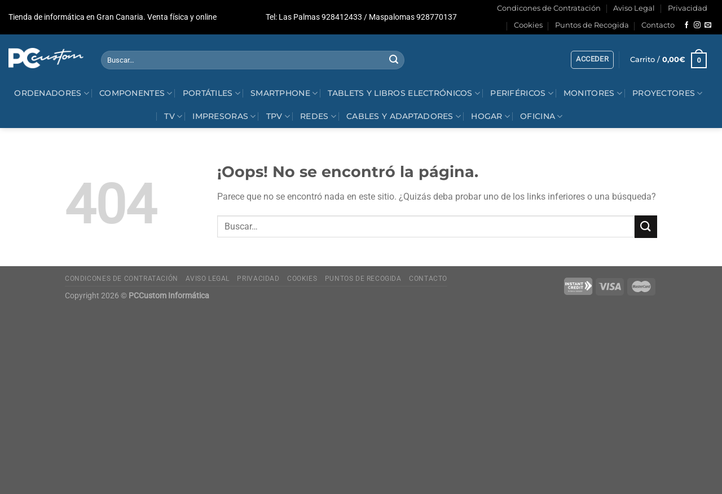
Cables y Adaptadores (403, 116)
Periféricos (521, 93)
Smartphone (284, 93)
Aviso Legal (634, 8)
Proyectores (667, 93)
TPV (278, 116)
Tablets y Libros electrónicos (404, 93)
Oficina (541, 116)
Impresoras (224, 116)
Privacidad (687, 8)
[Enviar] (394, 60)
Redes (318, 116)
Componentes (136, 93)
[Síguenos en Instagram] (697, 25)
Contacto (658, 25)
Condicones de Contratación (549, 8)
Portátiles (211, 93)
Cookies (528, 25)
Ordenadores (51, 93)
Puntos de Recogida (592, 25)
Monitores (592, 93)
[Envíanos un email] (708, 25)
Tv (173, 116)
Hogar (490, 116)
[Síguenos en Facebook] (686, 25)
